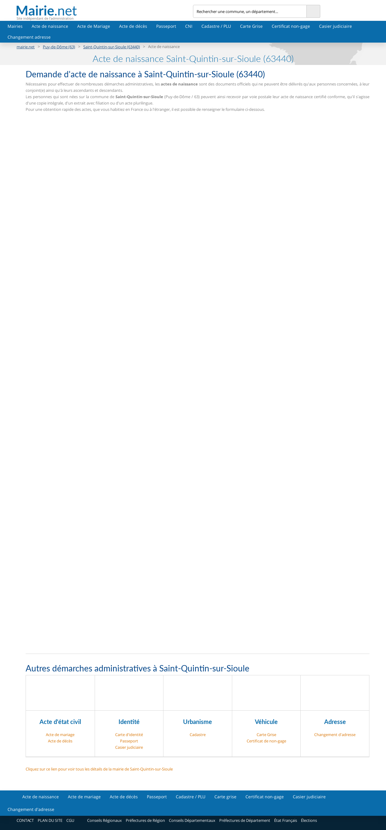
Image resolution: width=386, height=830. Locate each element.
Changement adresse (29, 37)
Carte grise (225, 796)
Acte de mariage (60, 734)
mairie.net (26, 47)
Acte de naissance (50, 26)
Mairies (15, 26)
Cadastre (198, 734)
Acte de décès (133, 26)
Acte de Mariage (93, 26)
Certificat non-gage (291, 26)
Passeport (166, 26)
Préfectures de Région (145, 820)
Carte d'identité (129, 734)
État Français (285, 820)
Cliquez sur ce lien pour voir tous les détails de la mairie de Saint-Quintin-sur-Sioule (99, 769)
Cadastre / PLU (216, 26)
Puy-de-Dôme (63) (59, 47)
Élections (309, 820)
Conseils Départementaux (192, 820)
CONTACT (25, 820)
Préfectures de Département (244, 820)
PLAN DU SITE (50, 820)
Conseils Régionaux (104, 820)
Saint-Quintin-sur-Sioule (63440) (111, 47)
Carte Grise (251, 26)
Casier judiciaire (335, 26)
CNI (188, 26)
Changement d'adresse (335, 734)
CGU (70, 820)
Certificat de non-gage (266, 741)
